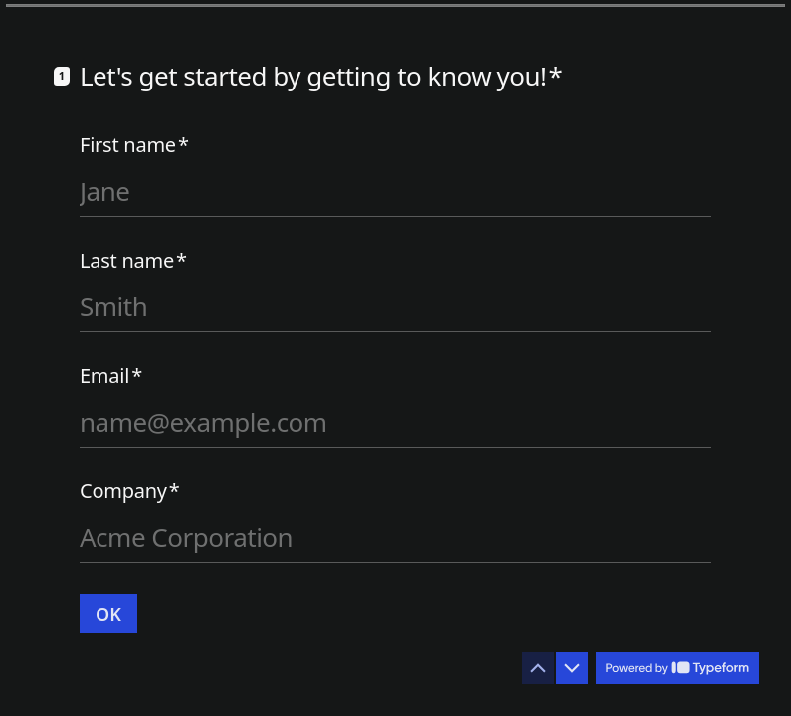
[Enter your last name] (395, 306)
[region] (195, 639)
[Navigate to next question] (572, 668)
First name (134, 145)
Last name (133, 260)
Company (130, 491)
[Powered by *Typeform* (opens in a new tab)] (677, 668)
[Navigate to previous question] (538, 668)
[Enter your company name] (395, 537)
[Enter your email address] (395, 422)
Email (111, 376)
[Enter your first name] (395, 191)
